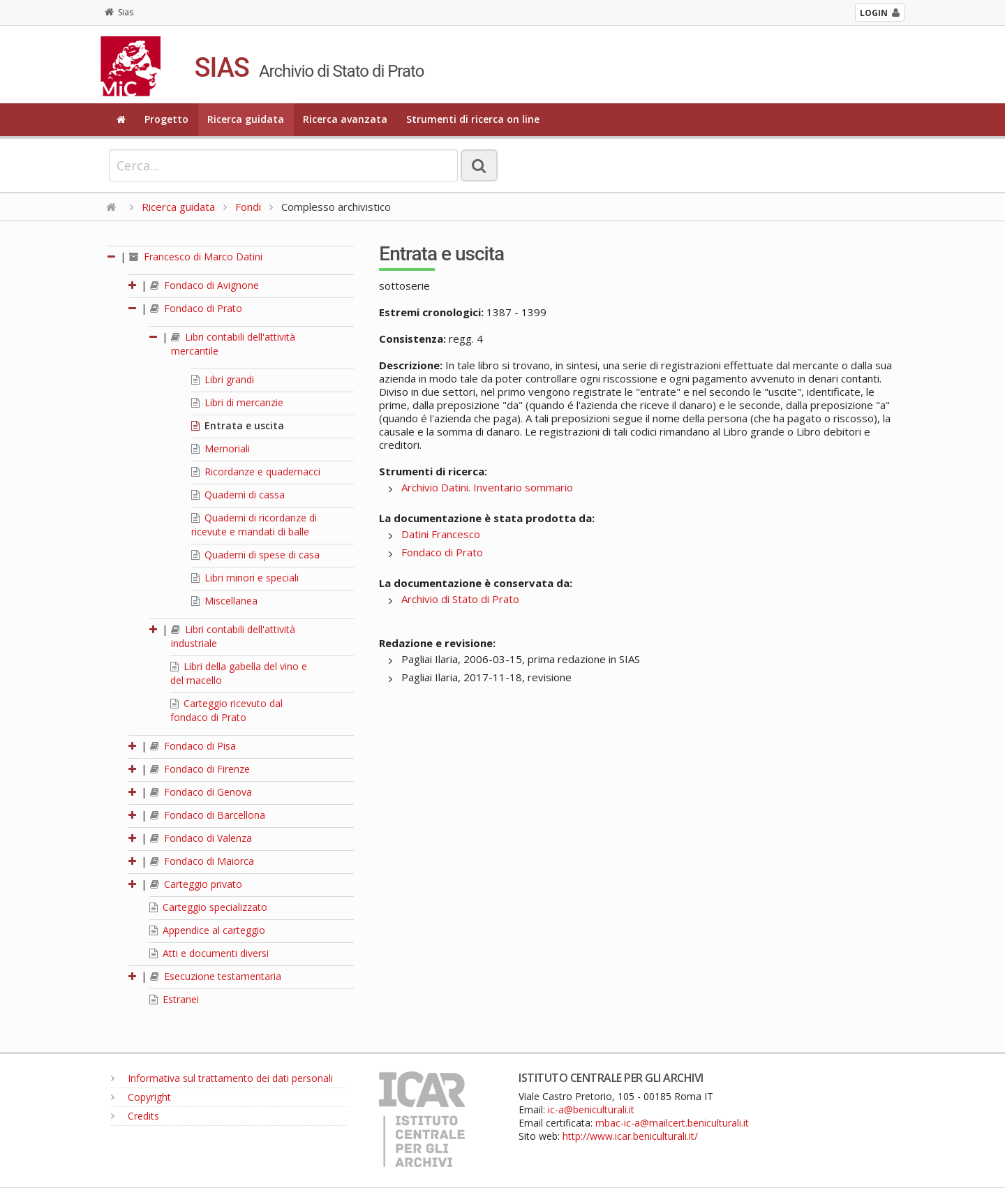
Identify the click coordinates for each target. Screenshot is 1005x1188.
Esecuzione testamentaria (215, 976)
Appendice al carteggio (207, 930)
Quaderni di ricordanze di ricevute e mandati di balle (254, 524)
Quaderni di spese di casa (255, 554)
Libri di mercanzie (237, 402)
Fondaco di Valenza (201, 838)
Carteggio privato (196, 884)
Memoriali (220, 448)
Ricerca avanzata (345, 119)
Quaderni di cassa (238, 494)
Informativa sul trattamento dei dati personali (222, 1078)
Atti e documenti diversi (209, 953)
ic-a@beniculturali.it (591, 1109)
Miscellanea (224, 600)
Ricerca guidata (245, 119)
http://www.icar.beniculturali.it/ (630, 1136)
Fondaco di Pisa (193, 745)
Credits (135, 1115)
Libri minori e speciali (245, 577)
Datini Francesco (440, 534)
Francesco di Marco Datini (195, 256)
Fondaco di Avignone (204, 285)
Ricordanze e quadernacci (255, 471)
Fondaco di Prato (196, 308)
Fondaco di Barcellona (207, 815)
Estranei (174, 999)
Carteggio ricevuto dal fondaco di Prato (226, 710)
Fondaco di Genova (201, 792)
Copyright (141, 1097)
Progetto (166, 119)
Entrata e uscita (237, 425)
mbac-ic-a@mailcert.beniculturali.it (672, 1122)
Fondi (248, 207)
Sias (119, 12)
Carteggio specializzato (208, 907)
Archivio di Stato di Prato (460, 599)
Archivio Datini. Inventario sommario (487, 487)
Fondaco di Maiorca (202, 861)
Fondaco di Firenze (200, 768)
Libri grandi (222, 379)
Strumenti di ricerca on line (472, 119)
